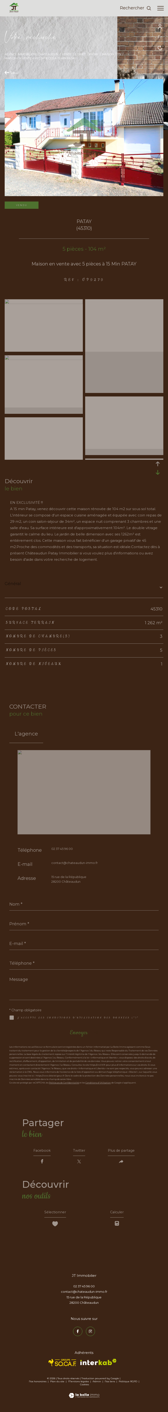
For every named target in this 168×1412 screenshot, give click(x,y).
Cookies (84, 1387)
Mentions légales (79, 1384)
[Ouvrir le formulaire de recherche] (135, 8)
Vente (66, 54)
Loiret (80, 54)
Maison (108, 54)
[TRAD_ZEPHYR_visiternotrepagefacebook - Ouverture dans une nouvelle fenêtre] (77, 1334)
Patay (93, 54)
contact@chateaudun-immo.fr (74, 863)
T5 (119, 54)
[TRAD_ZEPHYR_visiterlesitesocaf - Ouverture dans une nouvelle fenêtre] (62, 1365)
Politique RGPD (128, 1384)
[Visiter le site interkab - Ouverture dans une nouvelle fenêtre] (98, 1365)
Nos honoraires (37, 1384)
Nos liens (110, 1384)
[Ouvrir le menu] (160, 8)
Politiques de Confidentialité (64, 1082)
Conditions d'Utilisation (98, 1082)
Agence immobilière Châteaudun (31, 54)
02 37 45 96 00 (62, 849)
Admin (97, 1384)
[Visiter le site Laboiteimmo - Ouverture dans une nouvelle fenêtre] (84, 1395)
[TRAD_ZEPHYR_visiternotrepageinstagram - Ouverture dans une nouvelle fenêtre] (90, 1334)
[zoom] (44, 302)
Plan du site (57, 1384)
